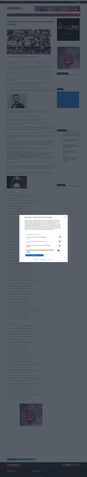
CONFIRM (34, 255)
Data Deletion (36, 259)
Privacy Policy (50, 259)
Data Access (43, 259)
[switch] (59, 237)
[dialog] (43, 238)
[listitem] (43, 234)
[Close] (65, 217)
